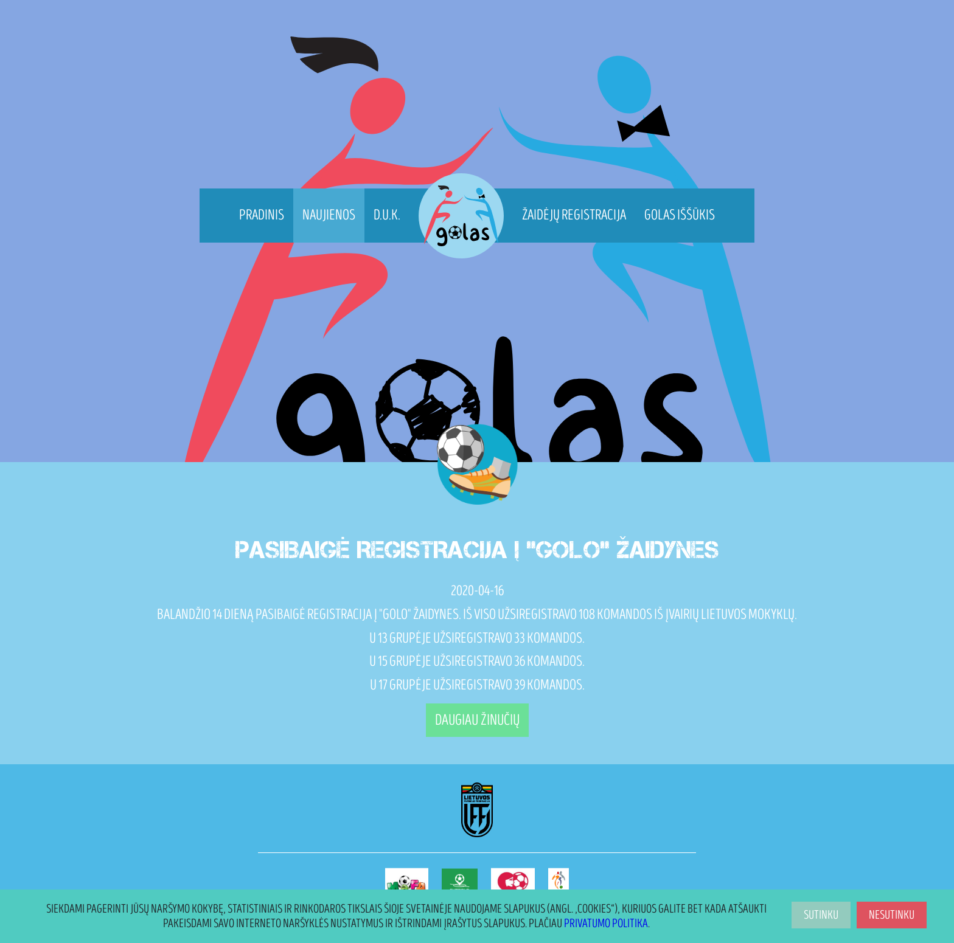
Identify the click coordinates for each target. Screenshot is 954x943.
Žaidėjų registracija (574, 215)
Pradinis (261, 215)
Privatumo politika (606, 923)
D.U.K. (387, 215)
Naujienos (328, 215)
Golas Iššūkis (679, 215)
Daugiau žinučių (477, 720)
